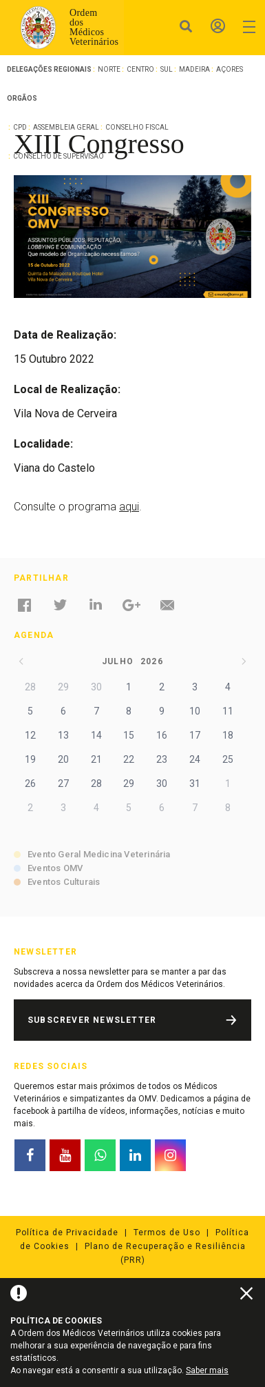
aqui (129, 506)
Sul (166, 69)
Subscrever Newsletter (92, 1020)
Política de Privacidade (67, 1232)
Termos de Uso (167, 1232)
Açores (229, 69)
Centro (140, 69)
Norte (109, 69)
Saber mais (207, 1370)
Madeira (194, 69)
